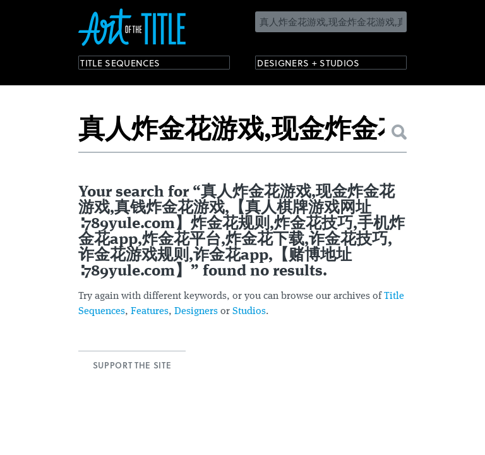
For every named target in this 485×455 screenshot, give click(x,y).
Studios (249, 311)
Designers (196, 311)
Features (150, 311)
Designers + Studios (322, 65)
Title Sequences (131, 65)
